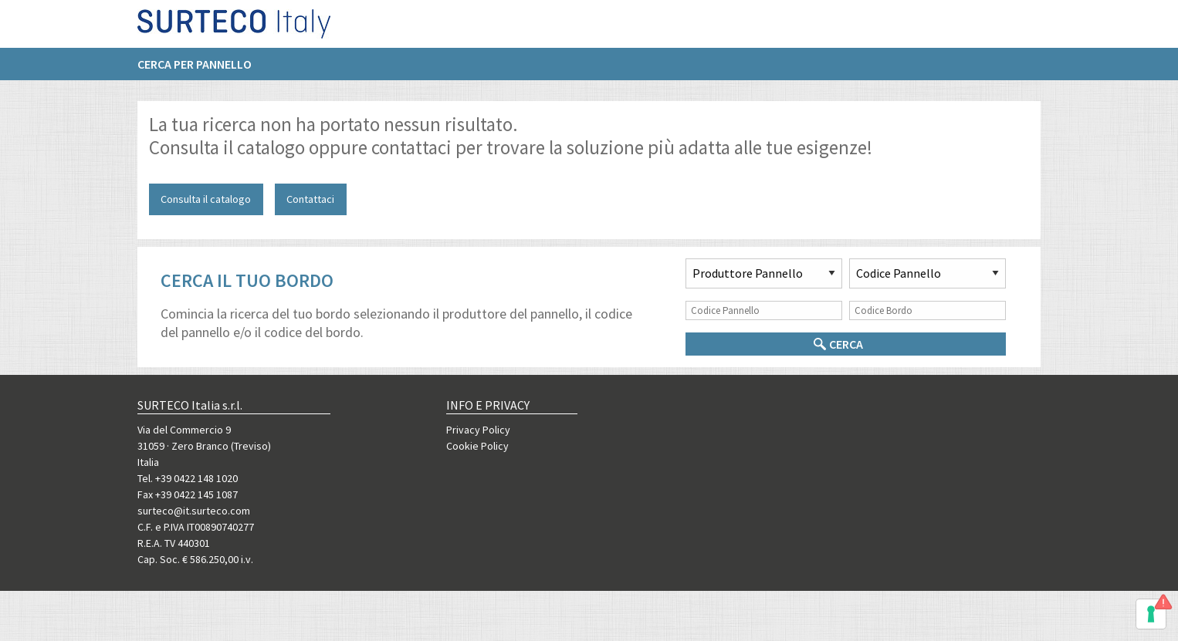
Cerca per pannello (194, 70)
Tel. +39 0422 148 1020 (187, 478)
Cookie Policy (477, 446)
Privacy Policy (478, 430)
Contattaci (310, 199)
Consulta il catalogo (206, 199)
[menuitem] (202, 70)
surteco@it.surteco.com (193, 511)
